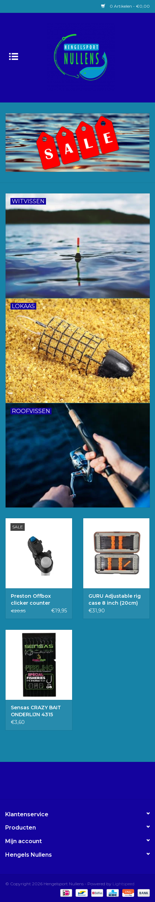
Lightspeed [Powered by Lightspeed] (123, 883)
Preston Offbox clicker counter (31, 599)
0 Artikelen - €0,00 (125, 6)
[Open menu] (13, 56)
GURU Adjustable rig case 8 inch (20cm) (114, 599)
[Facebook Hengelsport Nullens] (71, 783)
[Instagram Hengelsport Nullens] (84, 783)
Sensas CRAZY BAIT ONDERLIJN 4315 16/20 (36, 711)
